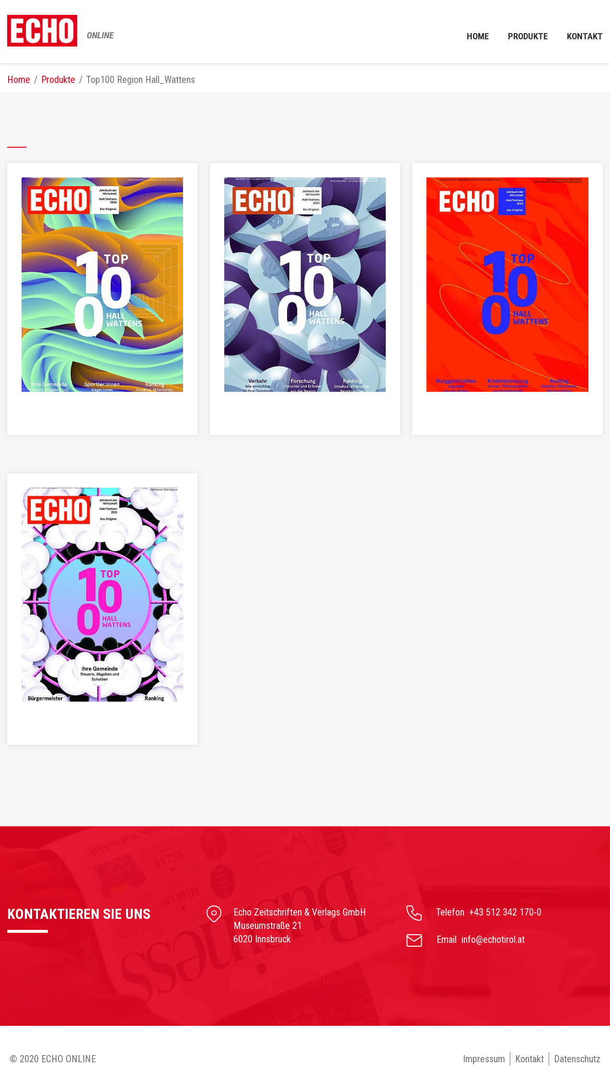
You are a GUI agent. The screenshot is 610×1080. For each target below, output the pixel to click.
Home (472, 33)
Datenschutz (577, 1059)
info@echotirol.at (493, 939)
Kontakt (529, 1059)
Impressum (484, 1059)
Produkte (525, 33)
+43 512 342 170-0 (505, 912)
